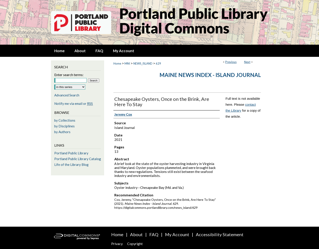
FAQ (153, 234)
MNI (127, 63)
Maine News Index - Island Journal (210, 75)
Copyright (135, 243)
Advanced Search (66, 95)
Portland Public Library (71, 153)
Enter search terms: (69, 75)
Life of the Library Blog (71, 165)
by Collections (64, 120)
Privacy (117, 243)
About (136, 234)
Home (117, 63)
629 (158, 63)
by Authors (62, 132)
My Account (177, 234)
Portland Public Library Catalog (77, 159)
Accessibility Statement (219, 234)
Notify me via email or (73, 103)
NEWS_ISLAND (142, 63)
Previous (231, 62)
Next (247, 62)
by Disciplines (64, 126)
